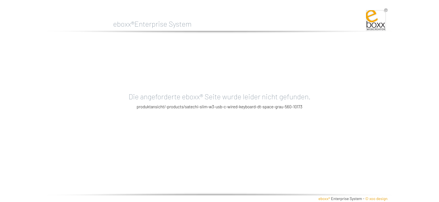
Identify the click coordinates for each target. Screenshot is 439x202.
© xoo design (376, 198)
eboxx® (324, 198)
